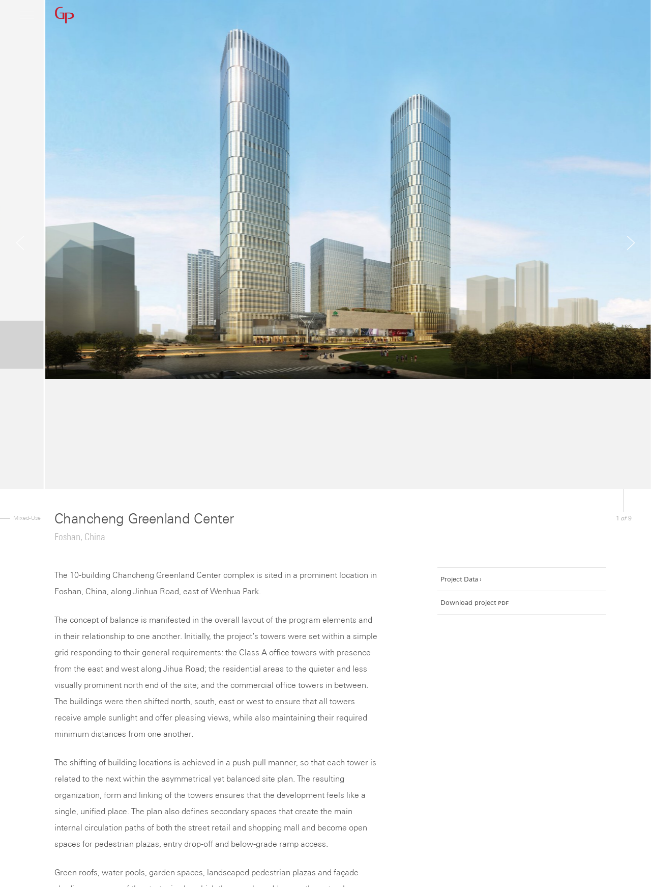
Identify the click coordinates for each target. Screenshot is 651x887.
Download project (474, 602)
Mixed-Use (27, 517)
